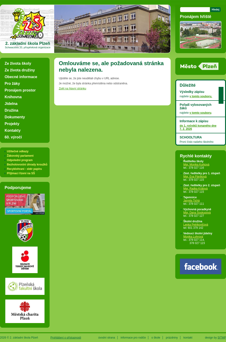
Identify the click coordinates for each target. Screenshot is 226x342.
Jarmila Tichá (191, 200)
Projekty (12, 124)
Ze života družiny (20, 70)
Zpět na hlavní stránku (72, 88)
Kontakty (13, 130)
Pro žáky (12, 83)
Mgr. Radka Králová (195, 188)
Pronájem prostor (20, 90)
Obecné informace (21, 77)
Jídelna (11, 103)
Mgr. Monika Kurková (196, 164)
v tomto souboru (200, 112)
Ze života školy (18, 63)
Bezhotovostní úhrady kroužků (27, 164)
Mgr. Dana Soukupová (197, 212)
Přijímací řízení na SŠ (21, 173)
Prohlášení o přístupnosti (66, 337)
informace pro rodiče (133, 337)
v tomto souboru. (201, 96)
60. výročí (13, 137)
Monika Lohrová (193, 236)
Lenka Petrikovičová (195, 224)
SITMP (221, 337)
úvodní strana (106, 337)
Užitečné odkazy (17, 151)
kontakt (187, 337)
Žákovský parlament (20, 155)
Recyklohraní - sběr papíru (24, 169)
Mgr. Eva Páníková (195, 176)
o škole (156, 337)
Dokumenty (15, 117)
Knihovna (13, 97)
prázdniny (172, 337)
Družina (11, 110)
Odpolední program (20, 160)
